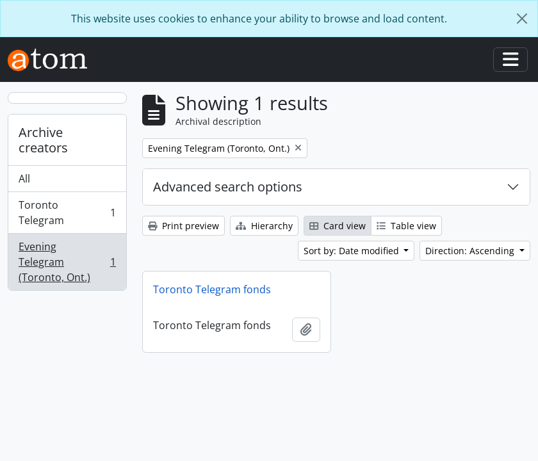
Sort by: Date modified (353, 251)
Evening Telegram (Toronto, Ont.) (67, 261)
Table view (406, 226)
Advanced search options (227, 186)
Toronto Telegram (67, 212)
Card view (337, 226)
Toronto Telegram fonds (212, 289)
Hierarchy (264, 226)
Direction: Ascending (471, 251)
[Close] (522, 18)
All (24, 179)
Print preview (183, 226)
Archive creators (43, 140)
